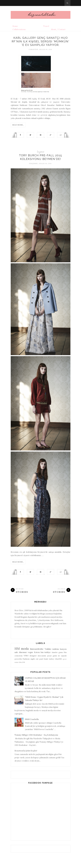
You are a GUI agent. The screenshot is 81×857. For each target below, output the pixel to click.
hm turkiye (46, 652)
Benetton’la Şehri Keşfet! (26, 751)
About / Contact (58, 29)
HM (17, 649)
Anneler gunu (57, 652)
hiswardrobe (36, 649)
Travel (46, 26)
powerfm (18, 659)
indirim (55, 649)
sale (16, 652)
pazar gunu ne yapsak (57, 656)
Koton (37, 652)
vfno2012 (58, 659)
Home (15, 26)
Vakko (48, 649)
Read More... (18, 125)
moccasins (42, 656)
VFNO (26, 656)
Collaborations (19, 29)
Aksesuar (23, 652)
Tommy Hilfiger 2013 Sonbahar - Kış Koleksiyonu (36, 735)
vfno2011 (22, 662)
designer (33, 656)
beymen (40, 151)
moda (25, 649)
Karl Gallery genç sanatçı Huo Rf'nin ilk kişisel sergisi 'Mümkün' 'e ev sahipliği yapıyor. (40, 41)
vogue (30, 652)
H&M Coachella (32, 719)
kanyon (63, 649)
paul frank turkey (46, 659)
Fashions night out (30, 659)
